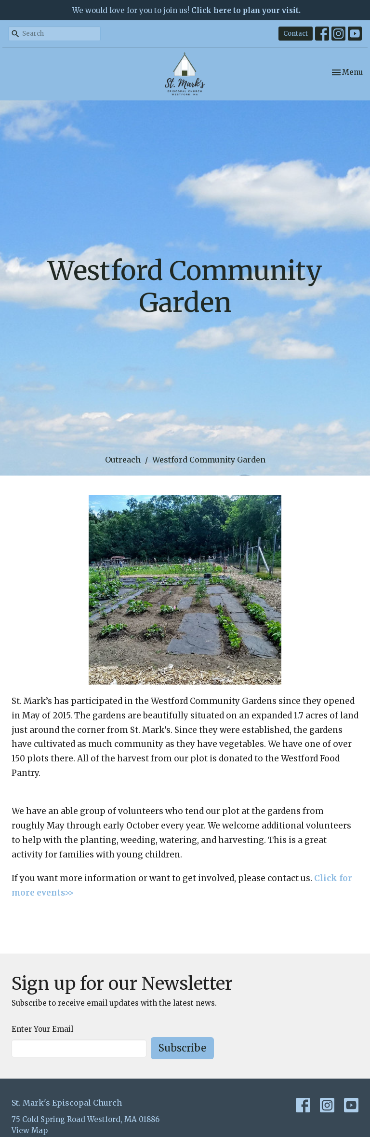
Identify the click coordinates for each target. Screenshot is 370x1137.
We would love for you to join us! (186, 10)
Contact (295, 33)
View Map (30, 1130)
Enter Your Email (42, 1029)
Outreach (123, 459)
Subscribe (182, 1048)
